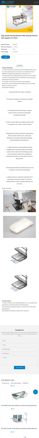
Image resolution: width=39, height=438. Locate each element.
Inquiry (5, 57)
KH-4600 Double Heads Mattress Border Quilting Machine (19, 431)
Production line (5, 386)
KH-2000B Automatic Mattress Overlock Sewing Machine (19, 408)
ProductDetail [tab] (19, 65)
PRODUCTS (25, 386)
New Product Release (16, 386)
